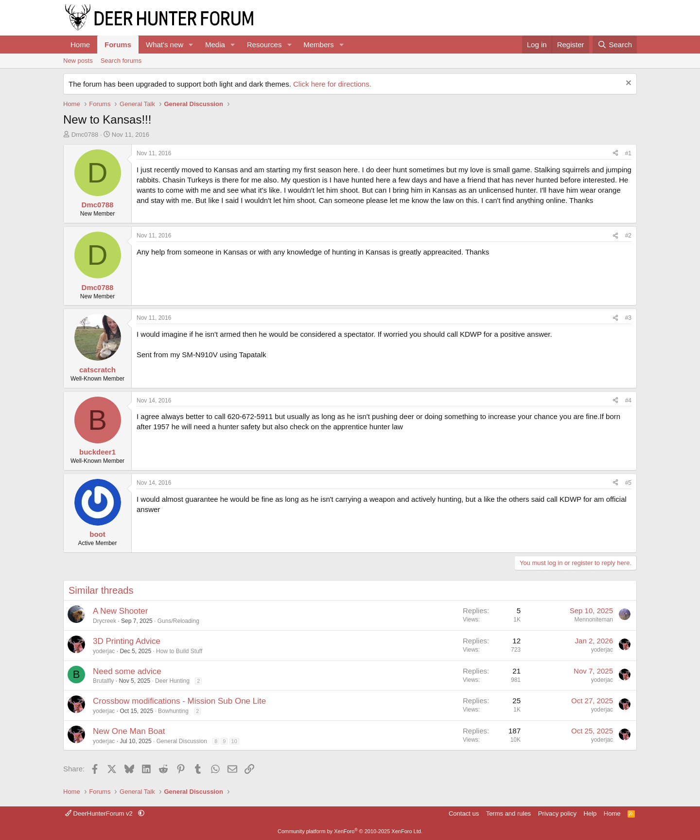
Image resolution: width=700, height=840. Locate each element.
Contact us (464, 813)
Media (215, 44)
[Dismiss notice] (627, 84)
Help (590, 813)
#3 (628, 317)
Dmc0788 (85, 134)
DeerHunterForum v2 (99, 813)
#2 (628, 235)
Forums (118, 44)
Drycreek (104, 621)
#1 (628, 153)
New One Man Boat (129, 731)
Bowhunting (173, 711)
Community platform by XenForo (350, 831)
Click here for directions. (332, 84)
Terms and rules (508, 813)
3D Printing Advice (126, 641)
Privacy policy (557, 813)
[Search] (615, 45)
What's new (164, 44)
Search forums (121, 60)
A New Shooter (120, 611)
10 (234, 741)
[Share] (615, 153)
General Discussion (182, 741)
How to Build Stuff (179, 651)
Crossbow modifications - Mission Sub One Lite (179, 701)
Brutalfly (103, 680)
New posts (78, 60)
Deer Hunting (172, 680)
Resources (264, 44)
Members (318, 44)
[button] (191, 45)
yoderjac (104, 651)
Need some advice (127, 671)
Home (80, 44)
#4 (628, 400)
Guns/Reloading (178, 621)
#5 (628, 482)
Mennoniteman (594, 619)
